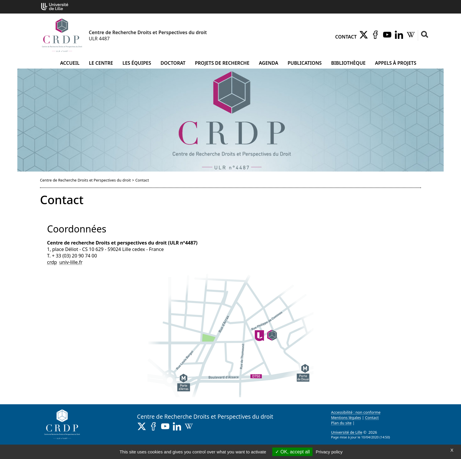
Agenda (268, 63)
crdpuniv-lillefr (65, 262)
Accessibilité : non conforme (355, 412)
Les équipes (136, 63)
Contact (346, 37)
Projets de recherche (222, 63)
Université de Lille (346, 432)
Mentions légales (346, 417)
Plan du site (341, 422)
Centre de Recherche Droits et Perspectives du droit (85, 180)
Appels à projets (395, 63)
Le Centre (101, 63)
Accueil (69, 63)
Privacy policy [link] (329, 451)
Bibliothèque (348, 63)
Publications (305, 63)
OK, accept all (292, 451)
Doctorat (173, 63)
